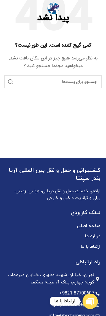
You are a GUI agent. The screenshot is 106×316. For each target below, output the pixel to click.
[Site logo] (53, 8)
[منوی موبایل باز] (99, 8)
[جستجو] (7, 8)
